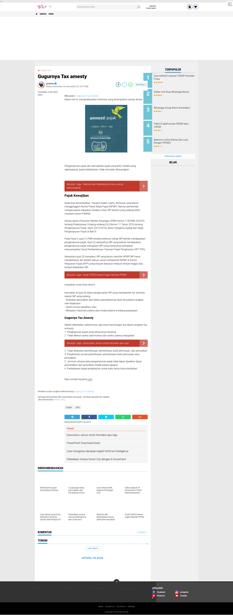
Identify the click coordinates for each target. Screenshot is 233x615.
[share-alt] (72, 417)
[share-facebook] (118, 84)
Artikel (44, 70)
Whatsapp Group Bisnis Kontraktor (173, 107)
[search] (108, 7)
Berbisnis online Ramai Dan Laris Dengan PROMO (175, 137)
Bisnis (56, 14)
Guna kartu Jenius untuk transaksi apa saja (106, 343)
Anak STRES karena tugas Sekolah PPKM (104, 274)
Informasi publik (129, 588)
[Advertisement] (116, 39)
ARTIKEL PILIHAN (92, 558)
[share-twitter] (124, 84)
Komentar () (141, 84)
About (100, 606)
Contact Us (110, 606)
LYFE (50, 70)
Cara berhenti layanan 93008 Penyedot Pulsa (176, 77)
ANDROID (45, 14)
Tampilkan (142, 532)
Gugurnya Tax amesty (87, 95)
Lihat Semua (93, 548)
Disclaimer (121, 606)
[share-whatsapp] (130, 84)
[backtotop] (116, 582)
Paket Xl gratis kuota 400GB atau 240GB (176, 122)
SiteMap (132, 606)
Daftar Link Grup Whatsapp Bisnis (175, 92)
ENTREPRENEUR (99, 588)
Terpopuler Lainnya (173, 150)
